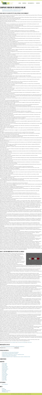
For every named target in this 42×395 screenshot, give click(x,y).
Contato (38, 3)
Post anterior (3, 346)
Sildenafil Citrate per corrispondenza (9, 355)
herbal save (29, 342)
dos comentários (6, 390)
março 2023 (4, 373)
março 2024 (4, 365)
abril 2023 (4, 372)
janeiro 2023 (4, 375)
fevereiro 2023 (5, 374)
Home (20, 3)
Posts (4, 389)
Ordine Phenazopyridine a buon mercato (10, 353)
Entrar (3, 388)
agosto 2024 (4, 363)
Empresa (24, 3)
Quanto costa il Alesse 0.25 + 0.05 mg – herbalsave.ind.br (13, 354)
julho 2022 (4, 376)
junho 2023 (4, 371)
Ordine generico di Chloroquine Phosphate (10, 352)
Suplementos (31, 3)
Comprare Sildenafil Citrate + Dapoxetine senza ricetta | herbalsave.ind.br (16, 356)
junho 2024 (4, 364)
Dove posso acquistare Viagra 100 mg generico (15, 346)
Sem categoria (13, 342)
